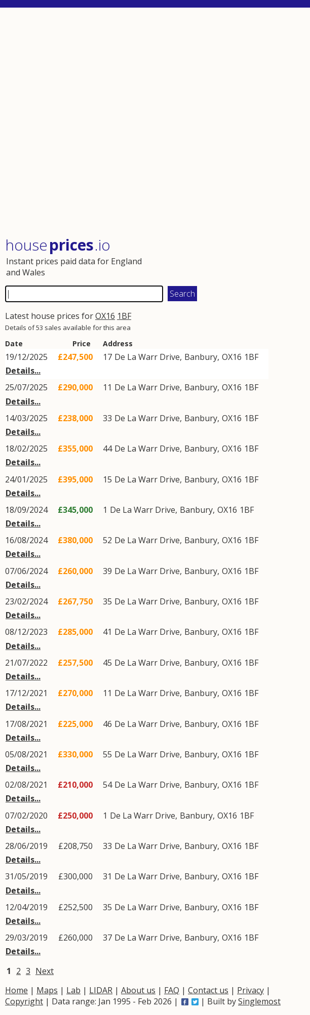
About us (138, 990)
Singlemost (259, 1001)
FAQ (171, 990)
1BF (124, 315)
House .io (57, 244)
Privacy (250, 990)
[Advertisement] (155, 123)
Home (16, 990)
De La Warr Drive (147, 356)
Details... (23, 370)
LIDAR (100, 990)
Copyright (24, 1001)
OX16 (105, 315)
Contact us (208, 990)
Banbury (200, 356)
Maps (47, 990)
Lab (73, 990)
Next (44, 971)
